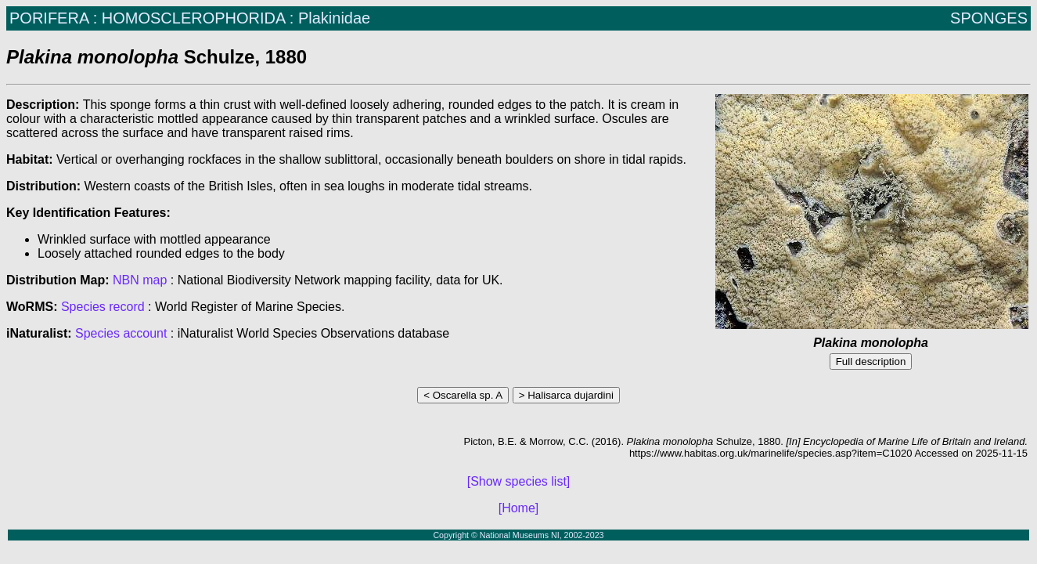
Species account (121, 333)
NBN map (142, 280)
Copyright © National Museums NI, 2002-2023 (518, 535)
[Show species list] (519, 481)
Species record (103, 306)
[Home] (519, 508)
